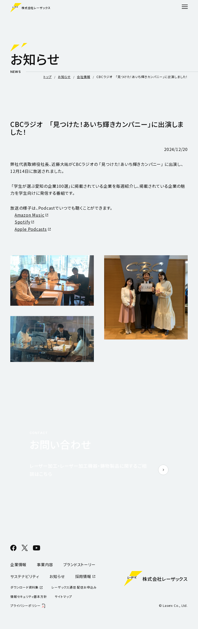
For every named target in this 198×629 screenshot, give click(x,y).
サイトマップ (63, 596)
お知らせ (64, 77)
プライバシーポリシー (25, 605)
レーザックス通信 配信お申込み (74, 587)
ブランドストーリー (79, 564)
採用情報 (83, 576)
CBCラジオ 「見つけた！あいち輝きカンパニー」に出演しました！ (142, 77)
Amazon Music (29, 215)
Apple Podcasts (31, 229)
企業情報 (18, 564)
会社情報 (83, 77)
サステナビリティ (24, 576)
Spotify (22, 222)
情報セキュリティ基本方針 (28, 596)
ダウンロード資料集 (24, 587)
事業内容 (45, 564)
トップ (47, 77)
